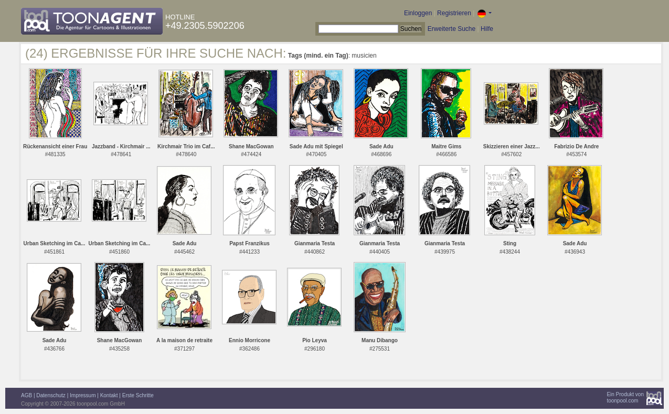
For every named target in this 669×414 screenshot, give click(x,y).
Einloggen (418, 13)
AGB (26, 395)
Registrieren (454, 13)
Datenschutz (51, 395)
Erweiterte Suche (451, 28)
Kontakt (109, 395)
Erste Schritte (138, 395)
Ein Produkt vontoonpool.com (625, 397)
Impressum (82, 395)
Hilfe (487, 28)
